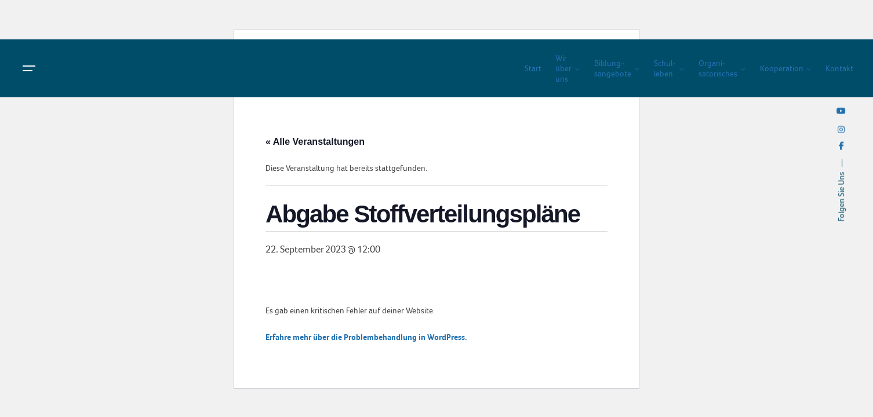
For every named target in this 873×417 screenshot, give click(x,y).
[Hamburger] (29, 68)
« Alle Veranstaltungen (315, 142)
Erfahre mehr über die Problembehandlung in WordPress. (366, 337)
